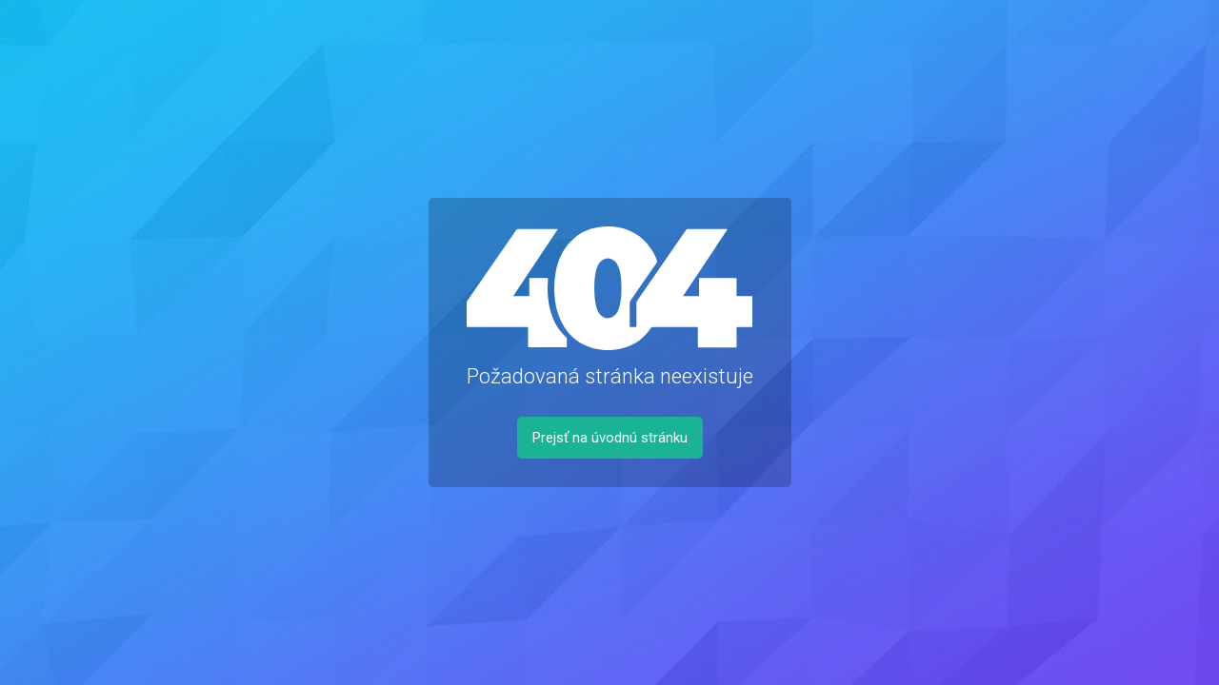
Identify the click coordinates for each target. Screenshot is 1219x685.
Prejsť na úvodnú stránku (610, 437)
